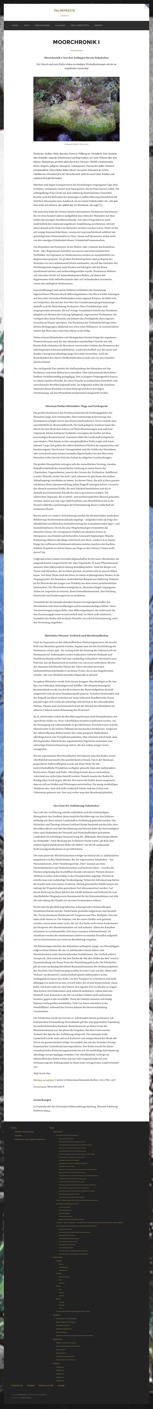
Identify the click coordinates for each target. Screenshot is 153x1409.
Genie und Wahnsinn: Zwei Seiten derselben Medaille (72, 1177)
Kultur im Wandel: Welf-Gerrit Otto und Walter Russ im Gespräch (77, 1205)
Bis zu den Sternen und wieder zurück (68, 1246)
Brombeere (62, 1288)
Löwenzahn (62, 1307)
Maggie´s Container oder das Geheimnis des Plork (71, 1224)
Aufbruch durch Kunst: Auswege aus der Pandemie (71, 1202)
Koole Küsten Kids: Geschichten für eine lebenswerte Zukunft (76, 1231)
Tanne (60, 1313)
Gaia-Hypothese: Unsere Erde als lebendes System (72, 1162)
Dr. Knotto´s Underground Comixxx (67, 1209)
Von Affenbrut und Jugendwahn (66, 1324)
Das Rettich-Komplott (64, 1218)
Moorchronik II (61, 1358)
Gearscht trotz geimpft (64, 1212)
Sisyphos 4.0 (60, 1382)
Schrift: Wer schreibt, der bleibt (67, 1171)
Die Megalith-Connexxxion (65, 1221)
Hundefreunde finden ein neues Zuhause (69, 1243)
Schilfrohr (61, 1300)
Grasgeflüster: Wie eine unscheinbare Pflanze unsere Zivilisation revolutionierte (78, 1180)
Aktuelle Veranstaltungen (24, 1137)
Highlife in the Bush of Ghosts (66, 1348)
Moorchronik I (60, 1355)
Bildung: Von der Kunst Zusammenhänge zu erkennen (72, 1153)
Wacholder (61, 1310)
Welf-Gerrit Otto (80, 31)
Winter (58, 1304)
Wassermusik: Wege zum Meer (66, 1143)
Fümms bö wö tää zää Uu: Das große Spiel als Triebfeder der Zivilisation (77, 1196)
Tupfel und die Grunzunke (65, 1234)
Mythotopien (58, 1344)
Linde (60, 1285)
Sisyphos (56, 1368)
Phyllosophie (58, 1262)
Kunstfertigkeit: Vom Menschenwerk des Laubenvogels (72, 1183)
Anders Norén (26, 1403)
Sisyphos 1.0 (60, 1372)
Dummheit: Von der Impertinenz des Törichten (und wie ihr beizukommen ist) (78, 1174)
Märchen (56, 1320)
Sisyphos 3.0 (60, 1379)
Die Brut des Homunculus (65, 1215)
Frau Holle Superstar (62, 1330)
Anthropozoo (58, 1137)
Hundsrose (61, 1297)
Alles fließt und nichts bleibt (65, 1361)
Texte (27, 31)
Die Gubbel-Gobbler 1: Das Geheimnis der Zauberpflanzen (73, 1259)
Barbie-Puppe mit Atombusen (66, 1327)
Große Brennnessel (63, 1272)
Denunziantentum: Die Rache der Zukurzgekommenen (72, 1156)
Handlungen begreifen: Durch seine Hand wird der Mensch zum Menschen (77, 1190)
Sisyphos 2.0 (60, 1375)
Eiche (60, 1294)
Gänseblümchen (63, 1275)
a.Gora (15, 31)
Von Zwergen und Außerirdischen (67, 1249)
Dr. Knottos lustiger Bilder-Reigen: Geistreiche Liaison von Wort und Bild (77, 1159)
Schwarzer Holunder (64, 1282)
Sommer (59, 1278)
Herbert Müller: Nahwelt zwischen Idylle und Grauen (72, 1147)
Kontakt (98, 31)
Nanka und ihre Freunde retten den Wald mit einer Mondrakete (74, 1237)
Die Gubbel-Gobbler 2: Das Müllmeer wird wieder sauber (73, 1256)
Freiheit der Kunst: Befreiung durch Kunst (69, 1199)
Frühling (59, 1266)
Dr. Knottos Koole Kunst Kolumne (67, 1140)
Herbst (58, 1291)
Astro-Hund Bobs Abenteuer (66, 1253)
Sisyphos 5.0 (60, 1385)
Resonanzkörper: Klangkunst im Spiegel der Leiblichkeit (73, 1168)
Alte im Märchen (61, 1337)
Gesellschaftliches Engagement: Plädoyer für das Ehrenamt (74, 1193)
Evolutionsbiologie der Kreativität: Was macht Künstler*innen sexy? (75, 1150)
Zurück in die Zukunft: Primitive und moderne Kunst (72, 1187)
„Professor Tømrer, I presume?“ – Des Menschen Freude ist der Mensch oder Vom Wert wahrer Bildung (89, 1227)
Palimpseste (64, 12)
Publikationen (42, 31)
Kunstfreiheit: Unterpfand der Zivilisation (69, 1165)
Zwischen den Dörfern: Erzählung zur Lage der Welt (73, 1316)
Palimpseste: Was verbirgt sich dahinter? (30, 1144)
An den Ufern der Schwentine (66, 1365)
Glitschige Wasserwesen (64, 1334)
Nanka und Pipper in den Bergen (67, 1240)
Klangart (60, 31)
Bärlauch (61, 1269)
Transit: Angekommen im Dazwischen (68, 1351)
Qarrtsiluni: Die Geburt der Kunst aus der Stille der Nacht (74, 1340)
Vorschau (18, 1141)
